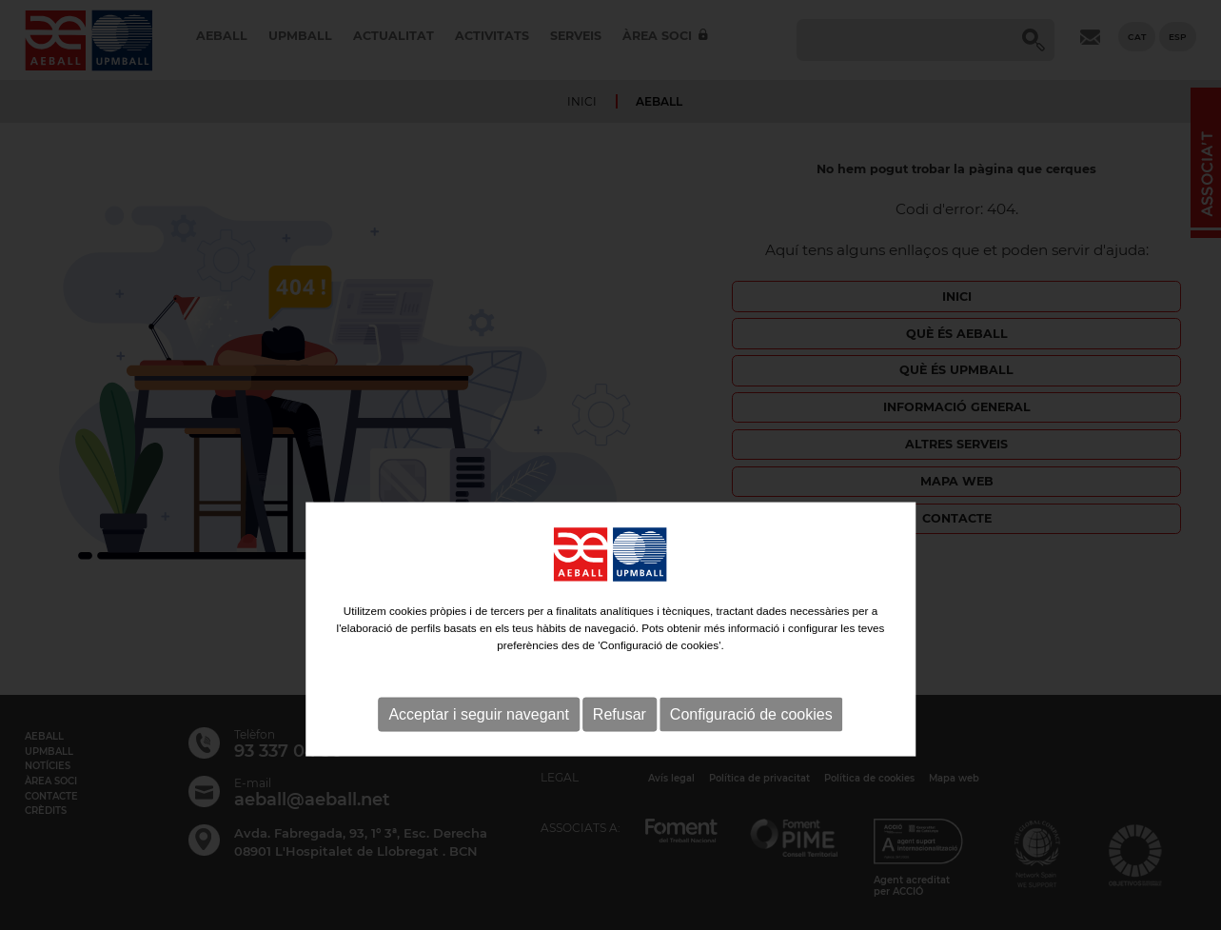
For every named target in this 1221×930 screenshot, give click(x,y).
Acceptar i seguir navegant (478, 757)
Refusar (619, 757)
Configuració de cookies (751, 757)
